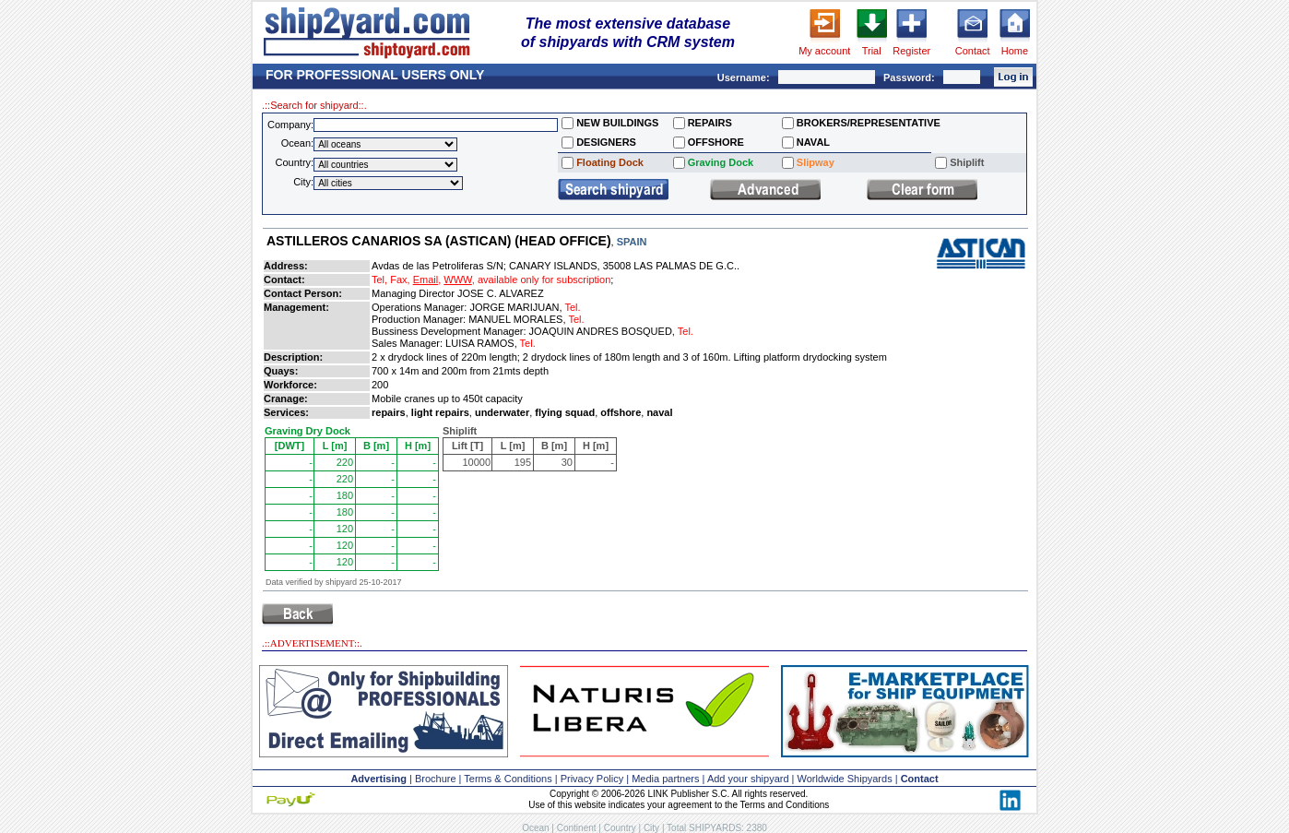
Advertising (378, 778)
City (651, 828)
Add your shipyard (748, 778)
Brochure (435, 778)
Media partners (665, 778)
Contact (972, 50)
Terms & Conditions (507, 778)
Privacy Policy (592, 778)
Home (1014, 50)
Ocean (535, 828)
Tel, (379, 279)
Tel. (572, 307)
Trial (871, 50)
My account (824, 50)
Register (911, 50)
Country (620, 828)
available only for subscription (544, 279)
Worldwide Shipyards (845, 778)
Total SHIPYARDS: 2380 (717, 828)
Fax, (399, 279)
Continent (577, 828)
